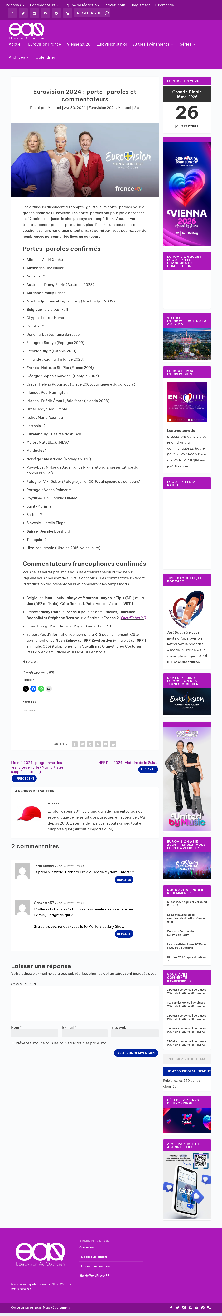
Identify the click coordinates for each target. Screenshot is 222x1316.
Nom (16, 1028)
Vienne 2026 (79, 45)
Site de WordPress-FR (94, 1276)
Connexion (86, 1248)
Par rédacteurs (42, 5)
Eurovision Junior (111, 45)
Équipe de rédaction (81, 5)
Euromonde (164, 5)
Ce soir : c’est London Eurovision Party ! (181, 933)
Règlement (141, 5)
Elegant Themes (33, 1308)
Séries (185, 45)
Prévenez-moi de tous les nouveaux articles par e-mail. (62, 1043)
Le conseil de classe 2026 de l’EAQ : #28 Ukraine (186, 946)
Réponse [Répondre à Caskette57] (124, 934)
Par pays (13, 5)
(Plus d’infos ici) (133, 618)
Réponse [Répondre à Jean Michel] (124, 880)
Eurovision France (44, 45)
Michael (54, 108)
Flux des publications (93, 1257)
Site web (118, 1028)
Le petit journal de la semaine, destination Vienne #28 (186, 919)
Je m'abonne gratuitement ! (189, 1072)
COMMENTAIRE (24, 985)
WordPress (65, 1308)
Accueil (15, 45)
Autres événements (151, 45)
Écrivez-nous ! (115, 5)
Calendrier (45, 58)
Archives (17, 58)
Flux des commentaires (94, 1267)
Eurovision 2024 (102, 108)
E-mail (69, 1028)
